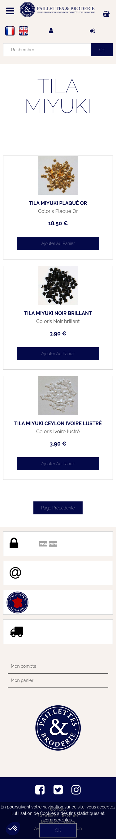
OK (58, 830)
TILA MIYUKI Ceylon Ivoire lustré (58, 423)
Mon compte (23, 666)
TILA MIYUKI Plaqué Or (58, 203)
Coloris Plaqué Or (58, 211)
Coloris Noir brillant (58, 321)
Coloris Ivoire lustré (58, 431)
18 (58, 223)
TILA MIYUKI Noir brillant (58, 313)
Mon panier (22, 680)
